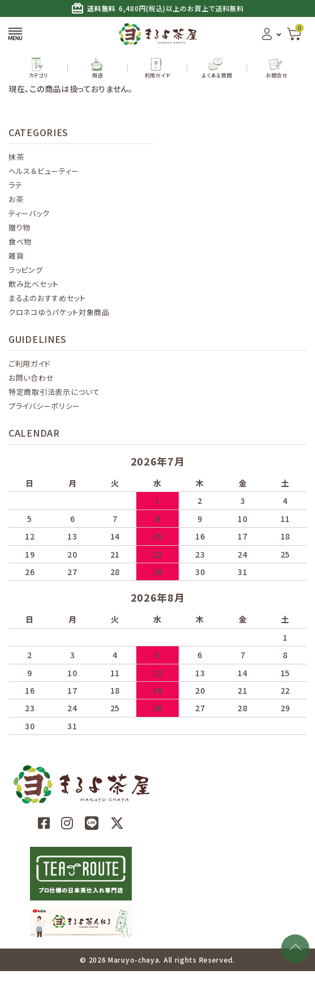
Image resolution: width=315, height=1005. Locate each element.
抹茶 (16, 156)
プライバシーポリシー (44, 406)
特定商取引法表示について (54, 391)
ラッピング (25, 269)
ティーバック (28, 213)
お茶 (15, 199)
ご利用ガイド (29, 363)
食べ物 (20, 241)
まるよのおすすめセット (47, 298)
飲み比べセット (33, 284)
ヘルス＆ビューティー (43, 171)
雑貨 (16, 255)
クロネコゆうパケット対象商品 (59, 312)
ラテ (15, 185)
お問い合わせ (31, 377)
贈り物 (19, 227)
